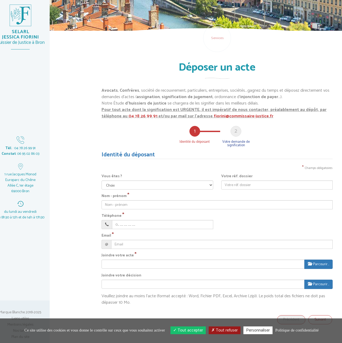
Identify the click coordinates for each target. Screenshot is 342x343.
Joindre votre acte (118, 255)
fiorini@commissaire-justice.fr (243, 116)
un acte (63, 119)
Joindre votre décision (121, 275)
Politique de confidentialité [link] (296, 330)
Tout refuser (224, 330)
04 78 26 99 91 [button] (143, 116)
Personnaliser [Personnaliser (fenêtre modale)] (258, 330)
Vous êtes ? (112, 176)
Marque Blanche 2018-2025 (29, 312)
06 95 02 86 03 (37, 154)
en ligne (63, 93)
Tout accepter (188, 330)
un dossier (63, 170)
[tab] (194, 136)
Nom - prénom (114, 196)
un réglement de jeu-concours (63, 225)
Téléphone (112, 216)
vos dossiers (63, 196)
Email (106, 235)
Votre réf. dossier (236, 176)
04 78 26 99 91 (33, 148)
